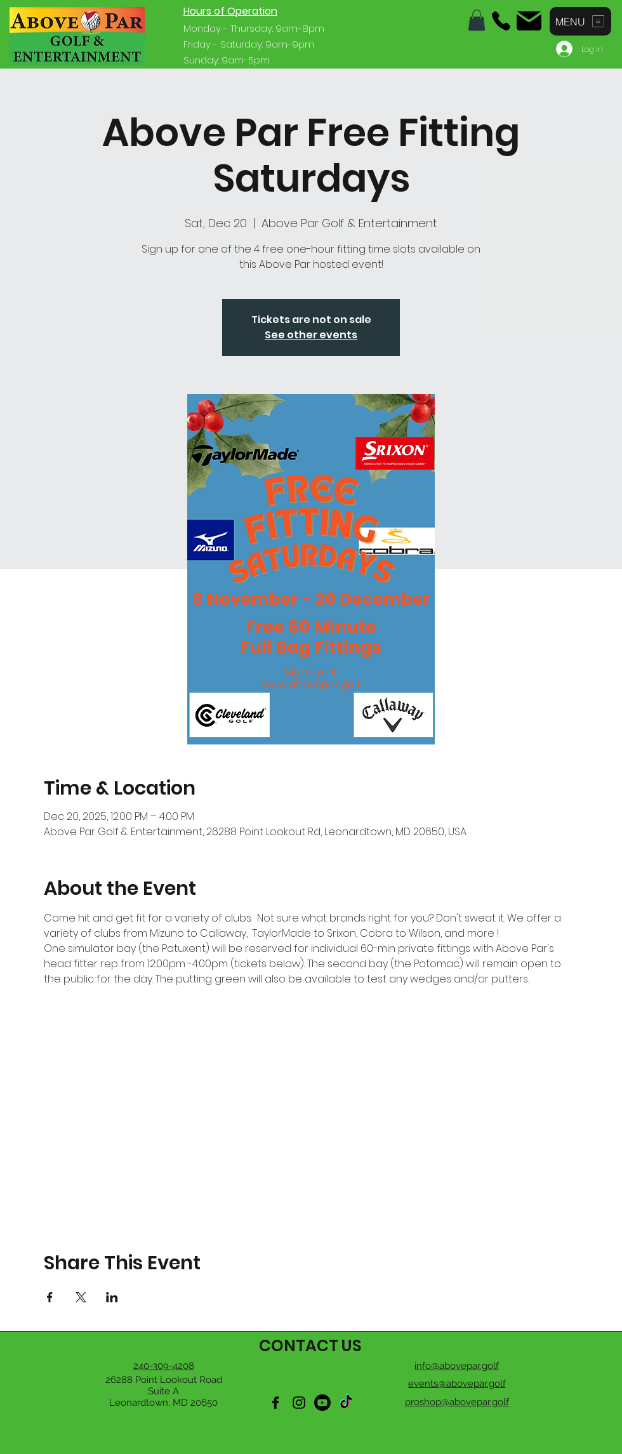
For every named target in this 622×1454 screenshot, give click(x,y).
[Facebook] (275, 1402)
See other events (311, 334)
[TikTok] (346, 1402)
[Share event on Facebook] (50, 1297)
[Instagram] (299, 1402)
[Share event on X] (81, 1297)
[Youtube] (322, 1402)
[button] (477, 20)
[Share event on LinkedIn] (112, 1297)
